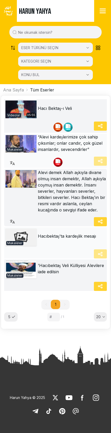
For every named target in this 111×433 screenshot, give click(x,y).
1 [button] (55, 304)
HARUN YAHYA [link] (35, 11)
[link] (21, 109)
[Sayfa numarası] (54, 316)
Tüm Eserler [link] (42, 89)
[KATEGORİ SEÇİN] (55, 61)
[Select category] (55, 48)
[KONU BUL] (55, 74)
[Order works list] (13, 48)
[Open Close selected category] (88, 61)
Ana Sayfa (13, 89)
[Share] (100, 126)
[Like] (55, 397)
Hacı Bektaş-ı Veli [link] (55, 108)
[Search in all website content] (58, 32)
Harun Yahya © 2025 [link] (27, 397)
